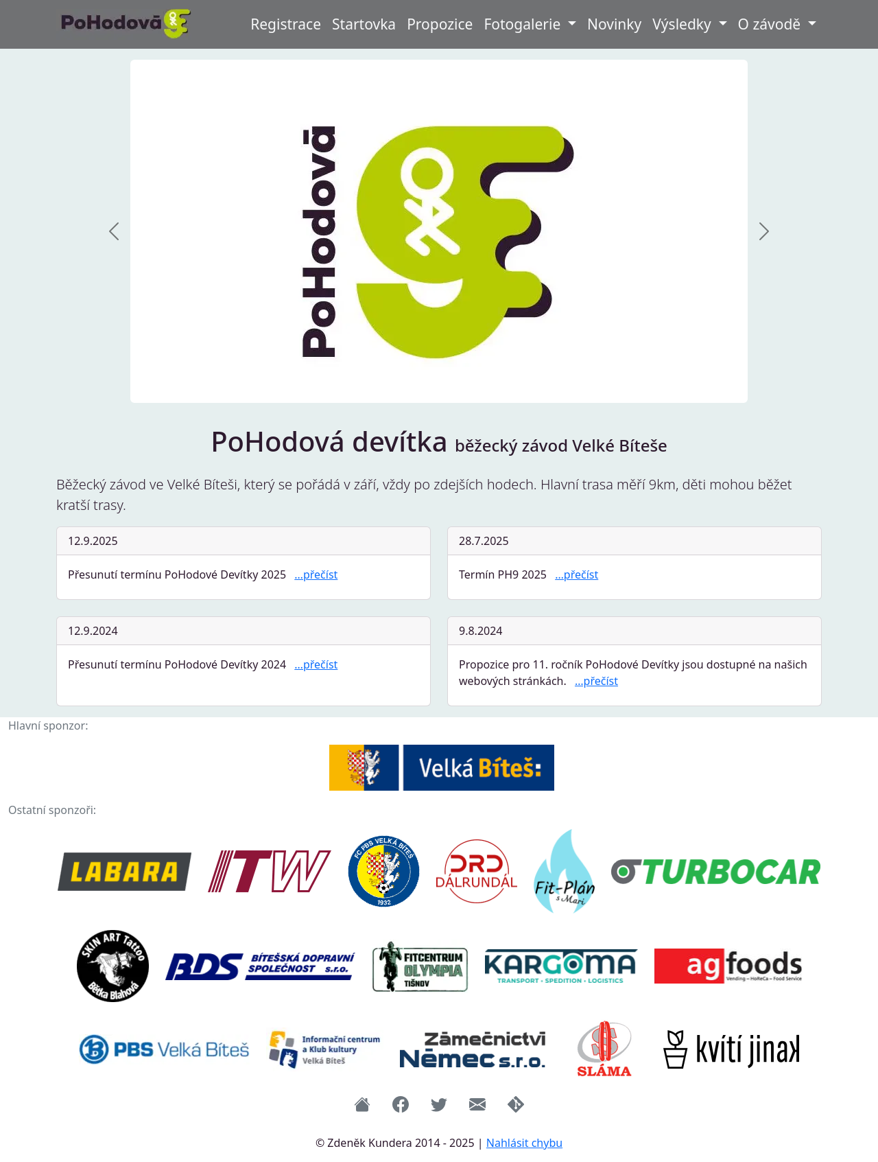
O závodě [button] (771, 24)
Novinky (614, 24)
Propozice (440, 24)
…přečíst (315, 574)
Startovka (364, 24)
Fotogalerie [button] (524, 24)
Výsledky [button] (683, 24)
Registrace (285, 24)
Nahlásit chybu (524, 1142)
